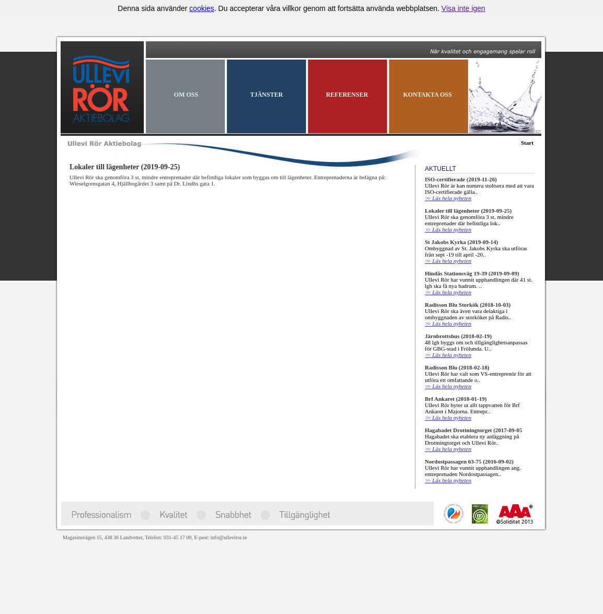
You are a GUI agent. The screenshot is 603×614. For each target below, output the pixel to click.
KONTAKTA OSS (427, 94)
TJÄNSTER (266, 94)
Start (527, 143)
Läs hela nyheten (448, 198)
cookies (201, 8)
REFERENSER (347, 94)
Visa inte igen (463, 8)
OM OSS (186, 94)
